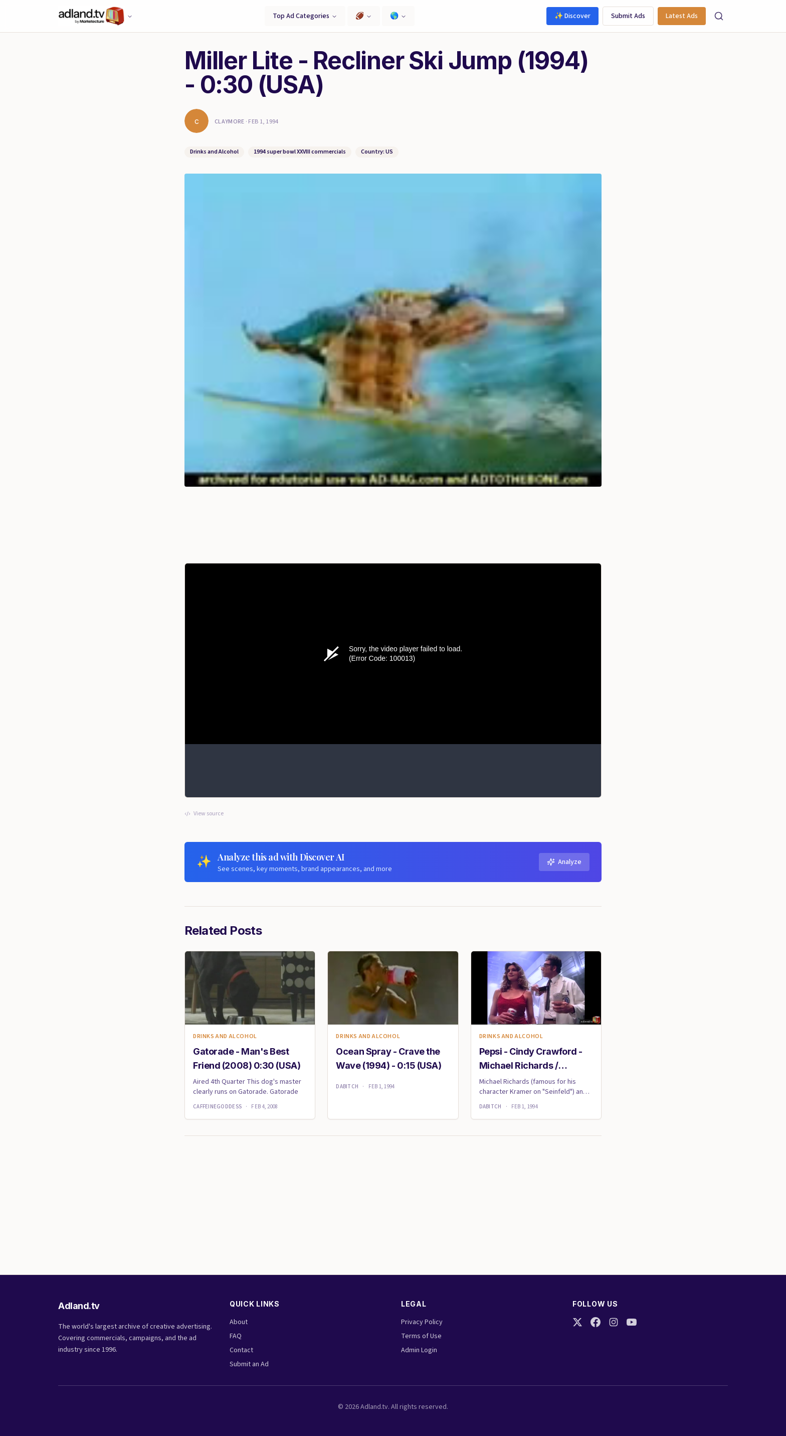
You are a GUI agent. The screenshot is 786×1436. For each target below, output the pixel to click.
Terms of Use (421, 1336)
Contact (241, 1350)
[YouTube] (632, 1322)
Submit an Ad (249, 1364)
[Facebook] (596, 1322)
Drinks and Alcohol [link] (225, 1037)
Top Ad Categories (305, 16)
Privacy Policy (422, 1322)
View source (204, 814)
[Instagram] (614, 1322)
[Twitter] (577, 1322)
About (239, 1322)
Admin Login (419, 1350)
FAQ (236, 1336)
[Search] (719, 16)
